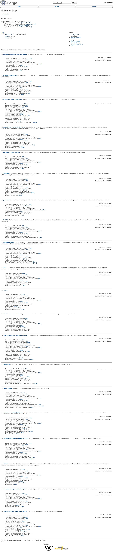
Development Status (76, 35)
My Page (57, 6)
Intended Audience (76, 37)
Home (19, 6)
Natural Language (75, 41)
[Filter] (30, 58)
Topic (72, 45)
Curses (7, 36)
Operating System (75, 42)
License (73, 38)
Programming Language (77, 44)
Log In (104, 2)
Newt (6, 38)
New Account (110, 2)
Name (72, 40)
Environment (8, 34)
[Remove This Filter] (26, 23)
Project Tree (5, 14)
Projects (94, 6)
